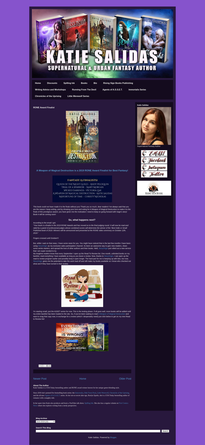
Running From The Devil (84, 90)
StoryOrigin (43, 246)
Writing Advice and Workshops (50, 90)
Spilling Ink (69, 83)
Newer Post (39, 378)
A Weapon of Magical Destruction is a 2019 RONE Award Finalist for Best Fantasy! (82, 170)
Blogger (113, 437)
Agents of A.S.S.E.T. (112, 90)
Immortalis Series (137, 90)
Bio (95, 83)
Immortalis (79, 393)
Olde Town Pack (90, 393)
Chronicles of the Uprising (48, 96)
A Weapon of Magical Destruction (111, 314)
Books (84, 83)
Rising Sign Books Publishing (118, 83)
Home (38, 83)
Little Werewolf (103, 393)
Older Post (125, 378)
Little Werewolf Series (78, 96)
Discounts (52, 83)
